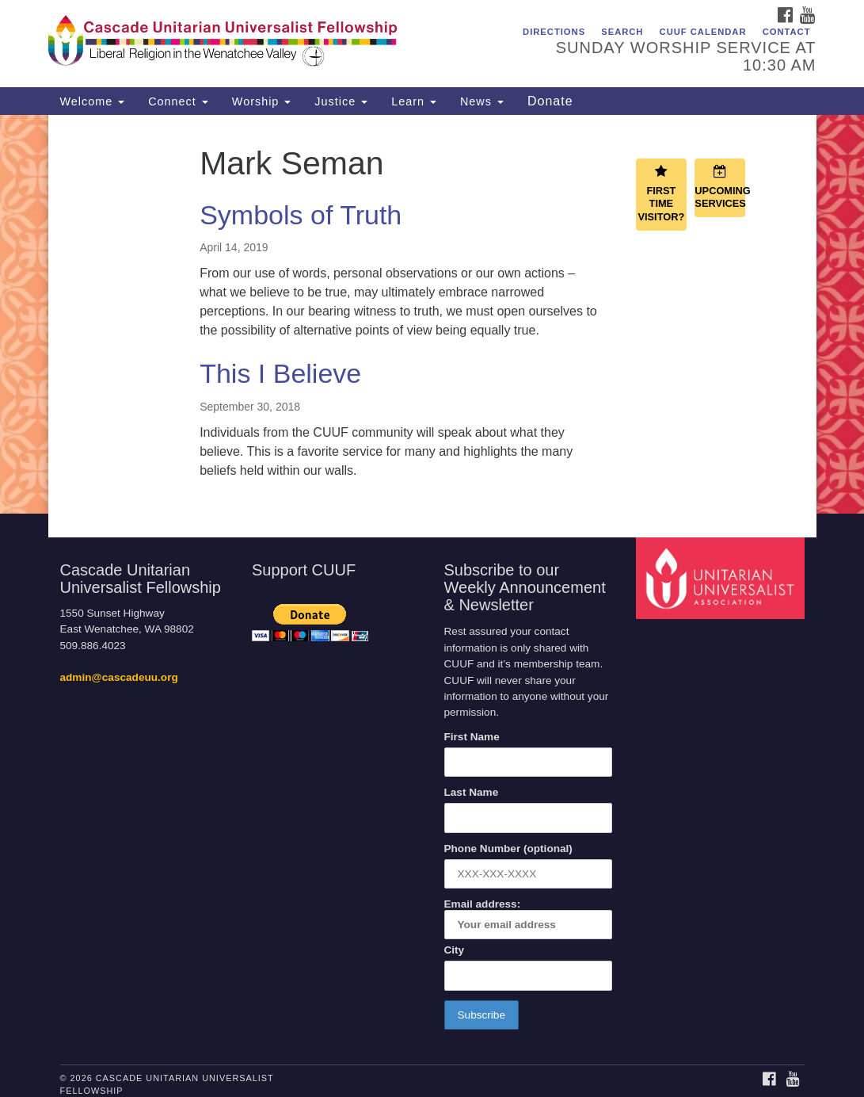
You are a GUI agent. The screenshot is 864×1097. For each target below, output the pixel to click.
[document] (432, 314)
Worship (261, 101)
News (482, 101)
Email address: (528, 918)
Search (622, 31)
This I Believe (280, 373)
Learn (413, 101)
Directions (554, 31)
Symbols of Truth (301, 215)
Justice (340, 101)
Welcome (92, 101)
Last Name (471, 792)
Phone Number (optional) (508, 848)
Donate (550, 101)
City (454, 950)
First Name (472, 737)
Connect (178, 101)
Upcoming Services (720, 187)
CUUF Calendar (703, 31)
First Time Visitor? (661, 194)
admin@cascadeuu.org (119, 677)
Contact (787, 31)
